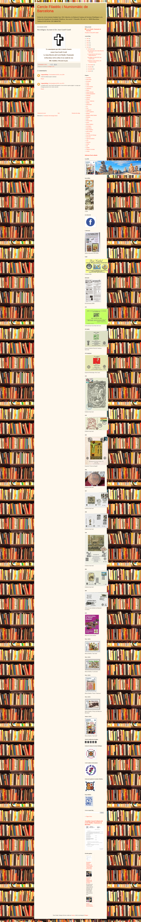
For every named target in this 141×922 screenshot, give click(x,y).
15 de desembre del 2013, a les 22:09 (56, 74)
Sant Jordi (88, 136)
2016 (88, 40)
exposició (88, 97)
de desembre (90, 49)
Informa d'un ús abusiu (91, 155)
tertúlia (87, 144)
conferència (88, 88)
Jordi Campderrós (90, 111)
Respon (42, 78)
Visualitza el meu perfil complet (92, 32)
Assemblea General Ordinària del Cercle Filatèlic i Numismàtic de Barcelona (94, 822)
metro (87, 119)
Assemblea (88, 77)
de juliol (90, 71)
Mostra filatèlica (89, 124)
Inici (59, 113)
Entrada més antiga (76, 113)
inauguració (88, 110)
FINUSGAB (89, 104)
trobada (87, 147)
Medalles (88, 117)
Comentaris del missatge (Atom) (50, 115)
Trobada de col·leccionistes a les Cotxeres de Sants (94, 61)
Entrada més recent (42, 113)
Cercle (87, 83)
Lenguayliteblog (44, 74)
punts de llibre (89, 131)
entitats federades (90, 92)
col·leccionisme (89, 86)
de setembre (90, 69)
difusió (87, 90)
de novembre (91, 64)
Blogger (86, 915)
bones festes (88, 79)
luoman (73, 915)
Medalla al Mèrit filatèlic (91, 115)
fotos (87, 108)
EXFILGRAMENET (90, 93)
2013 (88, 47)
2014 (88, 45)
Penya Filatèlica (89, 129)
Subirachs (88, 142)
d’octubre (90, 66)
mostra (87, 122)
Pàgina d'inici (89, 816)
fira (87, 106)
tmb (87, 145)
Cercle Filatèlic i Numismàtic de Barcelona (93, 30)
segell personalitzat (90, 138)
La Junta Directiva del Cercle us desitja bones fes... (94, 55)
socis (53, 66)
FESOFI (88, 99)
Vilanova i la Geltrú (90, 149)
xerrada (87, 151)
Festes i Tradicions (90, 101)
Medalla (88, 113)
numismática (89, 128)
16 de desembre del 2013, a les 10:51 (56, 83)
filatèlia (88, 102)
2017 (88, 38)
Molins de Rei (89, 120)
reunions (88, 133)
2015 (88, 42)
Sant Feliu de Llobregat (91, 135)
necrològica (49, 66)
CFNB (87, 84)
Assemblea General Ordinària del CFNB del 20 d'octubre (89, 880)
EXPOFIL (88, 95)
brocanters (88, 81)
